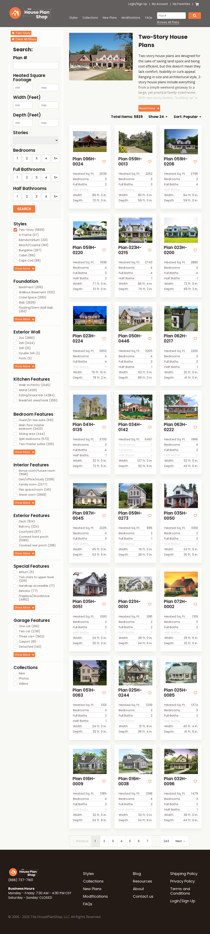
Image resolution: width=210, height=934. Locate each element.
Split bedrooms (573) (34, 439)
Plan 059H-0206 (176, 161)
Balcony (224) (29, 527)
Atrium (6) (26, 572)
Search (24, 209)
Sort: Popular (187, 116)
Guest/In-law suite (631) (36, 420)
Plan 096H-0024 (84, 161)
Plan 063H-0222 (175, 427)
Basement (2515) (31, 287)
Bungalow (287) (30, 250)
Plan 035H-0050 (175, 515)
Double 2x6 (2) (29, 353)
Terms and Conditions (180, 891)
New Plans (110, 18)
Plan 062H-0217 (175, 338)
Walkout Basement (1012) (37, 292)
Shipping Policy (183, 873)
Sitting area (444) (32, 434)
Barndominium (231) (33, 240)
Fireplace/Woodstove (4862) (34, 598)
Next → (181, 841)
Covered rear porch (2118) (37, 545)
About (138, 888)
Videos (23, 684)
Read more (147, 108)
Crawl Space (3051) (32, 297)
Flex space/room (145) (35, 490)
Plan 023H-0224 (84, 338)
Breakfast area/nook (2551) (38, 400)
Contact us (143, 896)
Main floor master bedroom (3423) (31, 427)
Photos (24, 679)
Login (131, 4)
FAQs (148, 18)
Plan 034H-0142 (130, 427)
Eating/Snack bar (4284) (37, 395)
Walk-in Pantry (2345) (34, 385)
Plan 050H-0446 (130, 338)
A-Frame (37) (29, 235)
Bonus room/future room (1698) (37, 472)
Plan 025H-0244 (130, 692)
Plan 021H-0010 (129, 604)
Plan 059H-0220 (84, 250)
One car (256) (29, 626)
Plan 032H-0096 (175, 781)
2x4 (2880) (27, 338)
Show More (22, 268)
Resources (142, 881)
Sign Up (142, 4)
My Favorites (181, 4)
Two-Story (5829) (32, 230)
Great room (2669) (33, 495)
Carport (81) (27, 642)
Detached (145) (30, 647)
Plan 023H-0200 (175, 250)
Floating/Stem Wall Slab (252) (36, 309)
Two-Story (21, 33)
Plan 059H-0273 (130, 515)
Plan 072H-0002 (175, 604)
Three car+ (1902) (32, 636)
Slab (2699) (27, 303)
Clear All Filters (23, 39)
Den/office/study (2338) (37, 479)
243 (166, 841)
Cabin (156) (27, 255)
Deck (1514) (27, 521)
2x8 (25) (25, 348)
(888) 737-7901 (20, 880)
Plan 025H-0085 (175, 692)
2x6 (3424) (27, 343)
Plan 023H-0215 (130, 250)
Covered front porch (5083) (33, 538)
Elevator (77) (28, 591)
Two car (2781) (29, 631)
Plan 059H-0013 (130, 161)
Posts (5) (25, 358)
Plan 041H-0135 (84, 427)
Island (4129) (28, 390)
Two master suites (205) (36, 444)
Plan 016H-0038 (129, 781)
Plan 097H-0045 (84, 515)
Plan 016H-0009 (84, 781)
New (22, 673)
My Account (160, 4)
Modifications (131, 18)
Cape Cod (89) (30, 261)
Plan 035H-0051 (84, 604)
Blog (137, 873)
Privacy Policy (182, 881)
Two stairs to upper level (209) (36, 579)
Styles (73, 18)
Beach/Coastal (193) (33, 245)
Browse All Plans (168, 22)
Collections (90, 18)
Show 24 (157, 116)
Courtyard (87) (30, 532)
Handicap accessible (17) (37, 586)
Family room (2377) (33, 484)
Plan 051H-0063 (84, 692)
